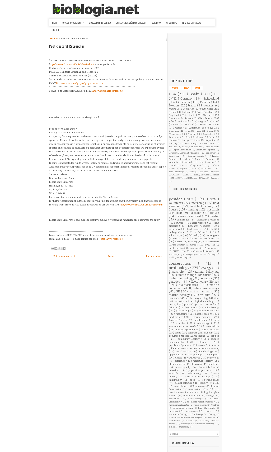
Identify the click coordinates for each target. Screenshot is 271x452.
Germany (187, 98)
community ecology (190, 339)
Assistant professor (208, 219)
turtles (183, 323)
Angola (209, 165)
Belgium (202, 121)
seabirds (174, 373)
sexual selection (184, 383)
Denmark (174, 118)
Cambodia (189, 162)
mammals (174, 298)
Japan (199, 131)
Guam (172, 165)
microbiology (212, 307)
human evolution (192, 395)
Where (175, 88)
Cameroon (175, 156)
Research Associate (200, 226)
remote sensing (210, 348)
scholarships (176, 235)
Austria (173, 108)
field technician (201, 206)
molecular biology (181, 278)
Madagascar (175, 134)
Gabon (210, 131)
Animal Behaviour (207, 271)
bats (216, 320)
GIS (178, 291)
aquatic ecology (204, 314)
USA (173, 94)
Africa (186, 112)
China (216, 124)
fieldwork (204, 232)
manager (194, 245)
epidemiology (204, 421)
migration (180, 361)
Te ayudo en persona (191, 22)
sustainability (212, 326)
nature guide (212, 235)
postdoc (176, 199)
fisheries (174, 307)
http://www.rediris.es (112, 239)
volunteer (175, 203)
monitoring (182, 314)
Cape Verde (204, 172)
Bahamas (211, 159)
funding (193, 209)
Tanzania (210, 153)
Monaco (183, 178)
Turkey (198, 159)
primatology (191, 304)
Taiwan (192, 172)
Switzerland (211, 98)
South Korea (206, 169)
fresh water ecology (199, 376)
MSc (211, 229)
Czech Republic (205, 112)
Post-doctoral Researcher (66, 46)
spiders (209, 411)
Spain (195, 94)
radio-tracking (201, 405)
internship (198, 203)
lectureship (175, 229)
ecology (206, 268)
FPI (213, 245)
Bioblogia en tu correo (100, 22)
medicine (200, 336)
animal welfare (183, 351)
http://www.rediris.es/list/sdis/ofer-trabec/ (72, 64)
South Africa (207, 108)
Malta (174, 178)
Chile (188, 137)
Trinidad (198, 140)
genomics (206, 278)
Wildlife (206, 295)
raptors (215, 354)
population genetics (179, 336)
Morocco (184, 165)
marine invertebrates (179, 405)
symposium (213, 248)
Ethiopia (186, 175)
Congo (200, 137)
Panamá (189, 118)
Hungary (173, 143)
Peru (177, 124)
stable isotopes (196, 398)
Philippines (196, 153)
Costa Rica (189, 108)
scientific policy (210, 380)
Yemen (204, 178)
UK (216, 94)
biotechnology (206, 351)
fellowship (194, 235)
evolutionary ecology (197, 298)
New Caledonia (211, 146)
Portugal (208, 105)
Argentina (211, 140)
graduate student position (203, 251)
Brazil (216, 121)
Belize (184, 146)
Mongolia (194, 178)
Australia (184, 102)
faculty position (176, 248)
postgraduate (196, 254)
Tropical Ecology (178, 320)
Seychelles (208, 134)
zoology (204, 383)
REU (206, 245)
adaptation (213, 364)
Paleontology (195, 373)
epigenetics (175, 354)
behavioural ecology (206, 288)
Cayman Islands (196, 156)
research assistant (189, 216)
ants (217, 383)
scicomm (197, 212)
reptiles (215, 336)
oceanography (183, 367)
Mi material (171, 22)
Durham (175, 175)
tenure (214, 212)
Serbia (193, 169)
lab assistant (179, 245)
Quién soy (156, 22)
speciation (175, 398)
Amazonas (174, 137)
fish (217, 298)
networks (211, 408)
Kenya (210, 127)
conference (183, 219)
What (197, 88)
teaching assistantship (178, 257)
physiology (197, 364)
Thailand (173, 146)
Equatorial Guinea (178, 153)
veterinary (204, 342)
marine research (210, 329)
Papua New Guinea (182, 150)
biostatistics (192, 307)
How (186, 88)
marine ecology (180, 295)
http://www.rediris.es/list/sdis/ (107, 91)
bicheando (173, 427)
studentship (210, 254)
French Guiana (207, 162)
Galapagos (174, 131)
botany (173, 304)
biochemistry (176, 317)
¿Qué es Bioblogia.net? (73, 22)
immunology (176, 380)
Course (174, 209)
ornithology (179, 268)
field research (195, 229)
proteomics (210, 417)
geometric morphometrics (200, 402)
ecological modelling (202, 301)
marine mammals (201, 291)
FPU (175, 251)
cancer (209, 304)
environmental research (183, 326)
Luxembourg (190, 143)
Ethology (199, 414)
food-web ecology (191, 417)
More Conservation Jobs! (185, 189)
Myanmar (197, 165)
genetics (175, 281)
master (214, 216)
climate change (186, 275)
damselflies (190, 421)
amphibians (201, 320)
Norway (208, 115)
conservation (183, 263)
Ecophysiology (199, 386)
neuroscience (188, 348)
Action (178, 357)
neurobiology (202, 392)
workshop (193, 241)
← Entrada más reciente (63, 256)
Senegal (186, 140)
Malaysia (173, 140)
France (192, 105)
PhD (202, 199)
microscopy (186, 424)
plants (178, 332)
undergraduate (178, 232)
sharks (202, 367)
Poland (173, 121)
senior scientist (196, 248)
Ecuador (187, 121)
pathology (185, 427)
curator (179, 241)
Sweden (174, 105)
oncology (174, 411)
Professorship (211, 238)
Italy (171, 115)
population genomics (201, 370)
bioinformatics (189, 285)
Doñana (196, 146)
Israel (188, 131)
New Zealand (206, 118)
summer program (177, 254)
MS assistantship (211, 241)
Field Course (199, 223)
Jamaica (216, 175)
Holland (187, 159)
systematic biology (179, 414)
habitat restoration (209, 310)
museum (209, 332)
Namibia (192, 134)
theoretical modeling (206, 424)
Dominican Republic (205, 150)
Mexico (179, 127)
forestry (180, 301)
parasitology (192, 411)
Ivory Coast (205, 175)
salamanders (175, 420)
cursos (180, 223)
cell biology (213, 357)
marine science (202, 317)
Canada (205, 102)
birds (208, 275)
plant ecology (184, 310)
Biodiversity (177, 271)
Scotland (190, 124)
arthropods (194, 357)
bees (193, 380)
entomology (204, 323)
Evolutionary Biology (205, 281)
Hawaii (204, 124)
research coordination (186, 238)
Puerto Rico (208, 143)
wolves (215, 405)
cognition (193, 332)
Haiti (195, 175)
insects (202, 345)
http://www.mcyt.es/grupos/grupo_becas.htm (79, 83)
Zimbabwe (215, 178)
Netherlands (189, 115)
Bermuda (174, 162)
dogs (200, 408)
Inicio (54, 22)
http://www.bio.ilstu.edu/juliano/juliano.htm (141, 204)
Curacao (215, 172)
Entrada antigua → (156, 256)
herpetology (197, 354)
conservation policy (198, 389)
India (212, 137)
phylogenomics (177, 364)
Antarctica (195, 127)
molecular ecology (203, 361)
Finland (173, 112)
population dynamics (180, 345)
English (55, 30)
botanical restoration (183, 408)
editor (184, 251)
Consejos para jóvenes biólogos (131, 22)
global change (181, 386)
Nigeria (183, 169)
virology (210, 395)
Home (53, 38)
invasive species (185, 329)
